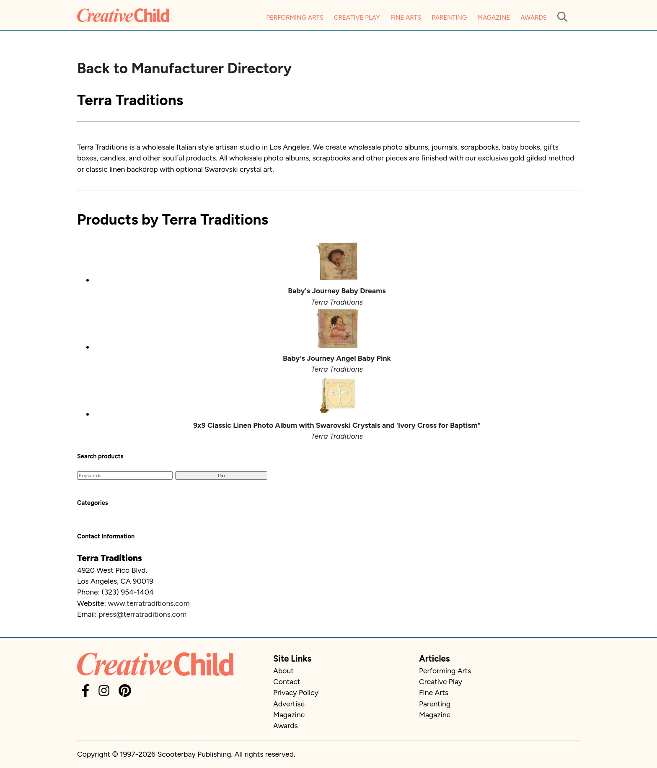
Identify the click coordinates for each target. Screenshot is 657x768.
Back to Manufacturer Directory (184, 68)
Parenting (449, 17)
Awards (533, 17)
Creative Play (357, 17)
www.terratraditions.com (148, 603)
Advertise (289, 703)
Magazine (493, 17)
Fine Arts (406, 17)
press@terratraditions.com (142, 614)
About (283, 670)
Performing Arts (294, 17)
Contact (286, 681)
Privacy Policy (295, 692)
